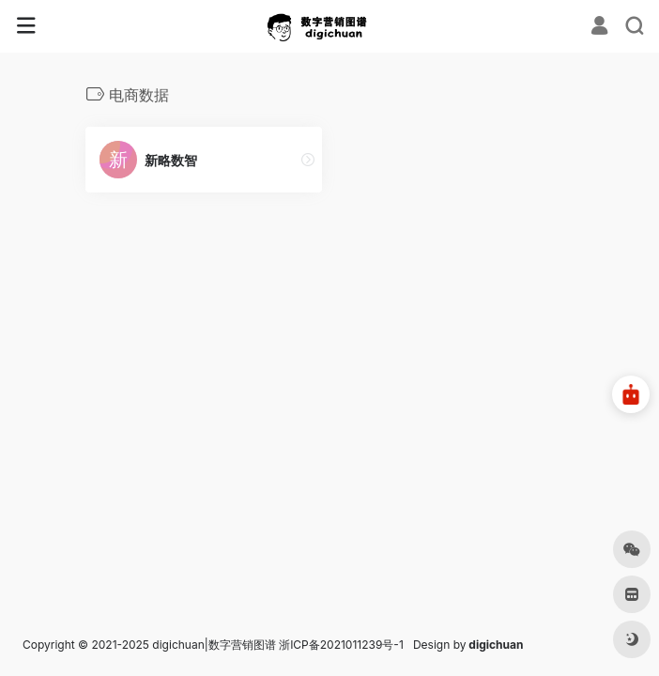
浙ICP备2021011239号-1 (341, 645)
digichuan (495, 645)
